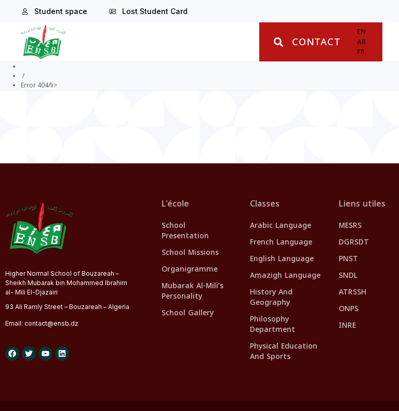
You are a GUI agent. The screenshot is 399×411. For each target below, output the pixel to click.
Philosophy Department (272, 324)
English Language (282, 259)
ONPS (348, 309)
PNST (348, 259)
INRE (347, 325)
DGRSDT (354, 242)
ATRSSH (352, 292)
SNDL (348, 275)
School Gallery (188, 313)
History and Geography (271, 297)
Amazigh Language (285, 275)
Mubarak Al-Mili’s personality (192, 291)
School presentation (185, 231)
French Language (281, 242)
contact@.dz (51, 323)
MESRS (350, 226)
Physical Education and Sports (283, 351)
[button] (278, 41)
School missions (190, 253)
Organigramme (190, 269)
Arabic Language (280, 226)
